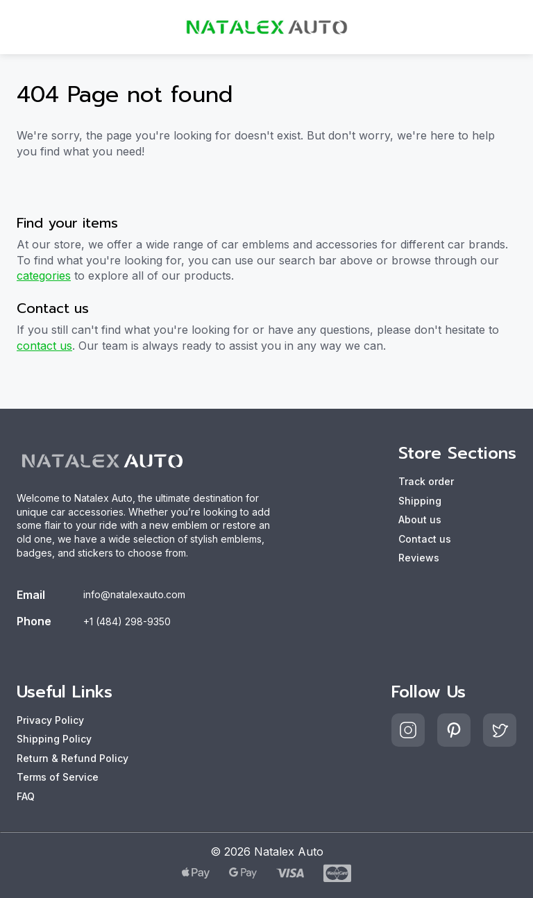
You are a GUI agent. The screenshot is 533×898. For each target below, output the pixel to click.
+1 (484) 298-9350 (127, 621)
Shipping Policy (54, 739)
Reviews (418, 558)
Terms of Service (58, 777)
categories (44, 275)
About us (419, 519)
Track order (426, 481)
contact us (44, 346)
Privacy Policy (50, 720)
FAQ (26, 796)
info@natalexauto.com (134, 594)
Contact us (424, 539)
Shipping (419, 501)
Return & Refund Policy (72, 758)
